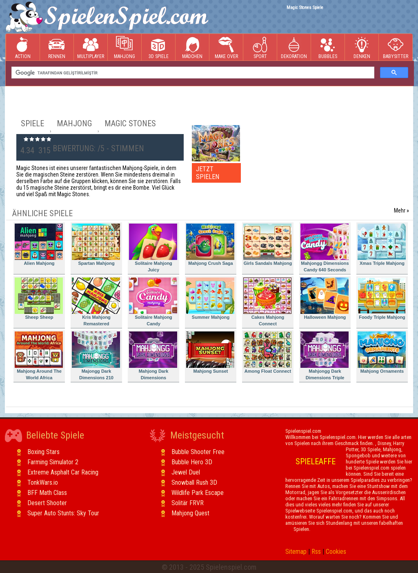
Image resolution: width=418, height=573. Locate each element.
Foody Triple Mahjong (382, 299)
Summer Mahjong (210, 299)
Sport (260, 47)
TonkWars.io (42, 482)
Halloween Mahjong (324, 299)
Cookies (336, 551)
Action (22, 47)
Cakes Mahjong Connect (267, 302)
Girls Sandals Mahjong (267, 245)
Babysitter (395, 47)
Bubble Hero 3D (191, 462)
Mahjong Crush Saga (210, 245)
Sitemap (296, 551)
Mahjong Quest (190, 513)
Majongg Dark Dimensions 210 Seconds (96, 357)
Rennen (56, 47)
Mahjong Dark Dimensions (153, 355)
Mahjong (124, 47)
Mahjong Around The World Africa (39, 355)
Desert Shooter (47, 503)
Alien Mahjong (39, 245)
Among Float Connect (267, 352)
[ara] (192, 72)
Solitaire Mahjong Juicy (153, 248)
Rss (316, 551)
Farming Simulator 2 (52, 462)
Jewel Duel (185, 472)
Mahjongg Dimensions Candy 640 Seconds (324, 248)
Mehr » (401, 210)
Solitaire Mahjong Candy (153, 302)
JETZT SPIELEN (207, 173)
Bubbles (327, 47)
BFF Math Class (47, 493)
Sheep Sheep (39, 299)
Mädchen (192, 47)
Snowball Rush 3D (194, 482)
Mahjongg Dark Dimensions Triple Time (324, 357)
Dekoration (294, 47)
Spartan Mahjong (96, 245)
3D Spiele (159, 47)
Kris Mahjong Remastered (96, 302)
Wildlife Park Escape (197, 493)
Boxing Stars (43, 452)
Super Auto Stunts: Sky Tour (63, 513)
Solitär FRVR (187, 503)
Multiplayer (90, 47)
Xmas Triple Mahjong (382, 245)
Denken (361, 47)
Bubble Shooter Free (198, 452)
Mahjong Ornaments (382, 352)
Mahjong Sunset (210, 352)
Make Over (226, 47)
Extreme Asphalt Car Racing (62, 472)
